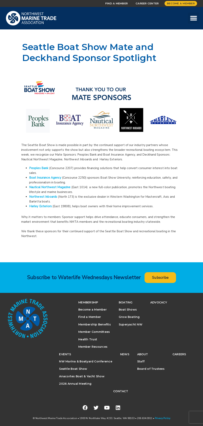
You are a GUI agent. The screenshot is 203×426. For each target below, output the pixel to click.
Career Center (147, 3)
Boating (126, 302)
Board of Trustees (151, 369)
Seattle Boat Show (73, 369)
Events (65, 354)
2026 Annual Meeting (75, 383)
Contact (120, 391)
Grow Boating (129, 317)
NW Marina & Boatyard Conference (85, 361)
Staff (141, 361)
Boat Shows (128, 309)
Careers (179, 354)
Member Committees (94, 332)
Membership (88, 302)
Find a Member (116, 3)
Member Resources (92, 347)
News (124, 354)
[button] (193, 18)
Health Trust (87, 339)
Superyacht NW (130, 324)
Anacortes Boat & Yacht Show (81, 376)
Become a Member (181, 3)
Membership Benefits (94, 324)
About (142, 354)
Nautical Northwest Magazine (50, 187)
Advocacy (158, 302)
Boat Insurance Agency (45, 178)
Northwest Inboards (43, 197)
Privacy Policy (162, 418)
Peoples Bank (38, 168)
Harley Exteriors (40, 206)
